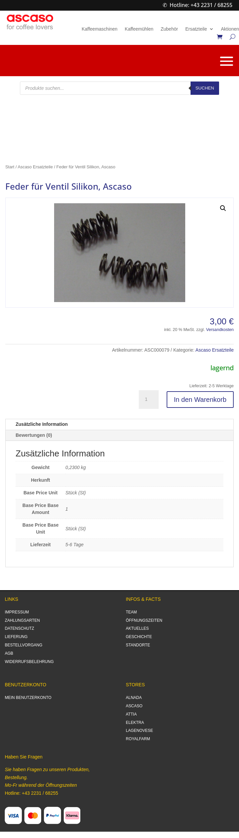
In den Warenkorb (200, 399)
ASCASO (134, 706)
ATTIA (131, 714)
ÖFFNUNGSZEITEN (144, 620)
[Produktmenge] (149, 399)
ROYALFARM (138, 739)
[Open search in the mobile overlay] (119, 88)
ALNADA (134, 697)
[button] (223, 208)
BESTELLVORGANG (23, 645)
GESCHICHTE (139, 636)
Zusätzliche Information (42, 424)
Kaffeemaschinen (100, 29)
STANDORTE (138, 645)
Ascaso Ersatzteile (35, 166)
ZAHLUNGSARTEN (22, 620)
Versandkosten (220, 329)
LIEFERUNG (16, 636)
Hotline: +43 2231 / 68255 (201, 5)
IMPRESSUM (17, 612)
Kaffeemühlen (139, 29)
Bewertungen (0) (34, 435)
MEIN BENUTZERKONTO (28, 697)
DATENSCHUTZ (19, 628)
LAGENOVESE (139, 730)
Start (9, 166)
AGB (9, 653)
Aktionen (230, 29)
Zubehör (169, 29)
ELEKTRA (135, 722)
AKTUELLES (137, 628)
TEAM (131, 612)
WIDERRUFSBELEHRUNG (29, 661)
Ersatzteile (196, 29)
